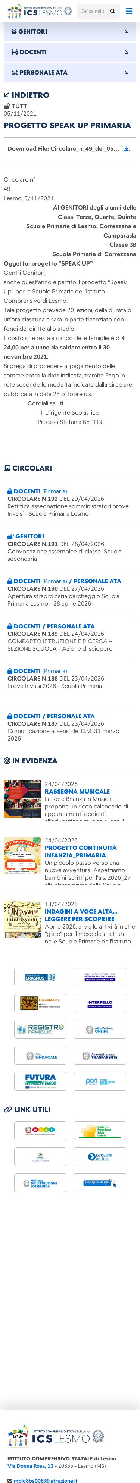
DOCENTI (70, 52)
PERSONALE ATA (70, 72)
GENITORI (70, 31)
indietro (27, 95)
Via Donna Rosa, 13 (30, 1466)
